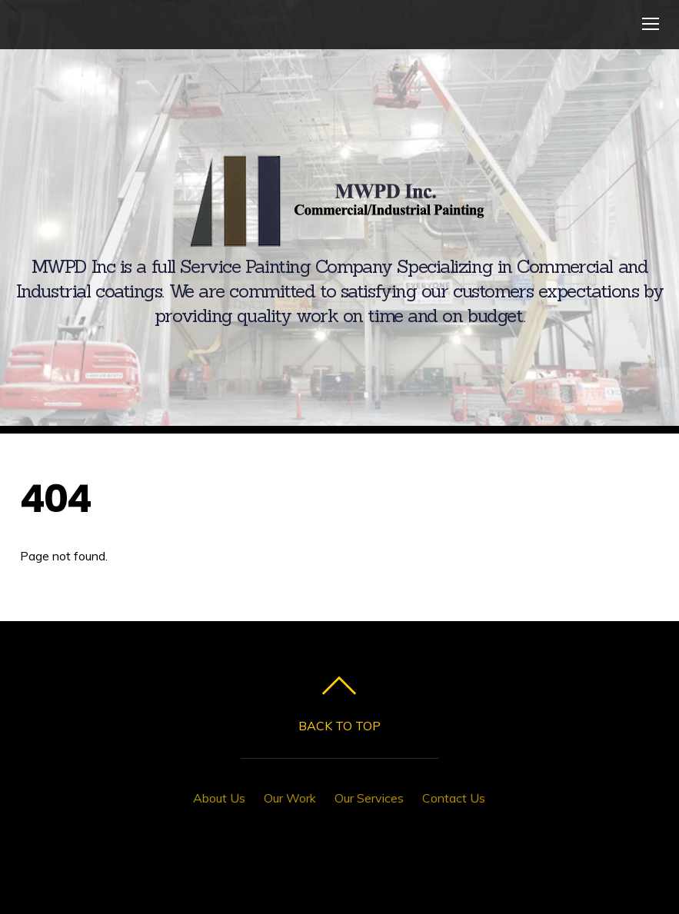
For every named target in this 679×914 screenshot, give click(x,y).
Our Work (290, 798)
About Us (219, 798)
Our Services (369, 798)
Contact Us (453, 798)
